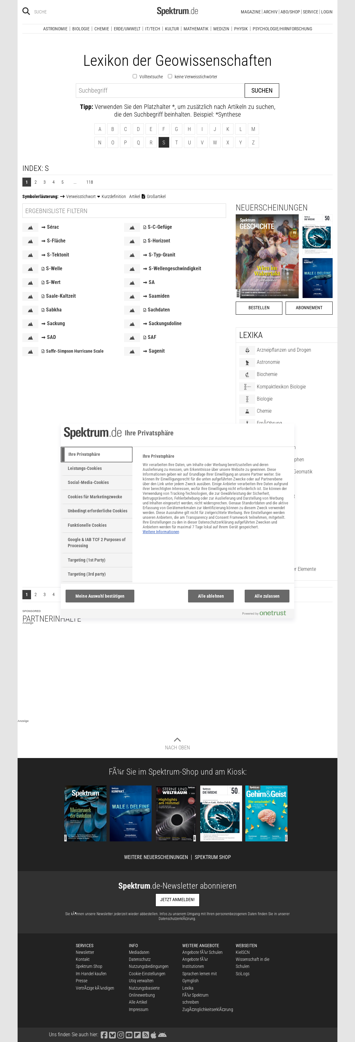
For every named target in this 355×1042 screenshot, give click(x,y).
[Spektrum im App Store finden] (153, 1034)
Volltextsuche (151, 76)
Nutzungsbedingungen (149, 966)
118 (89, 182)
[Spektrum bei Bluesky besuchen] (112, 1034)
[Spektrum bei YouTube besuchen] (129, 1034)
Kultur (172, 29)
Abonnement (309, 307)
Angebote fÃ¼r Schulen (202, 952)
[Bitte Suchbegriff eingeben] (57, 12)
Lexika (187, 988)
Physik (241, 29)
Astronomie (55, 29)
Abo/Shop (290, 12)
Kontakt (83, 959)
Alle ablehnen (211, 596)
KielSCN (243, 952)
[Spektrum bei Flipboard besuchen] (137, 1034)
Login (327, 12)
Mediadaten (139, 952)
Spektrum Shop (213, 857)
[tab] (96, 455)
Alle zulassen (267, 596)
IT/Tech (152, 29)
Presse (81, 980)
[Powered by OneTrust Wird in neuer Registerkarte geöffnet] (266, 614)
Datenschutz (140, 959)
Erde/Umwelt (127, 29)
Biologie (81, 29)
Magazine (251, 12)
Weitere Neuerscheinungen (156, 857)
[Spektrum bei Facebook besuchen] (104, 1034)
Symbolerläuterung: (40, 196)
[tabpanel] (215, 497)
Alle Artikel (138, 1002)
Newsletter (85, 952)
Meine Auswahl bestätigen (99, 596)
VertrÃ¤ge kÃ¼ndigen (95, 988)
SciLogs (242, 973)
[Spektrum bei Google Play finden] (162, 1034)
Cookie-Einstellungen (147, 973)
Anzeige (28, 622)
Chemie (101, 29)
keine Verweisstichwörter (196, 76)
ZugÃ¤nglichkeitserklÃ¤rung (207, 1009)
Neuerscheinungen (272, 207)
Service (310, 12)
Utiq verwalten (141, 980)
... (75, 182)
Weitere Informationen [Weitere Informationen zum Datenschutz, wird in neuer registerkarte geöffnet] (161, 531)
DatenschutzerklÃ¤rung (177, 918)
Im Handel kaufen (91, 973)
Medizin (221, 29)
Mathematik (196, 29)
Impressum (138, 1009)
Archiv (271, 12)
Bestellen (259, 307)
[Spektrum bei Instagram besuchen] (120, 1034)
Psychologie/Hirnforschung (282, 29)
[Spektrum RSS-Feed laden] (145, 1034)
